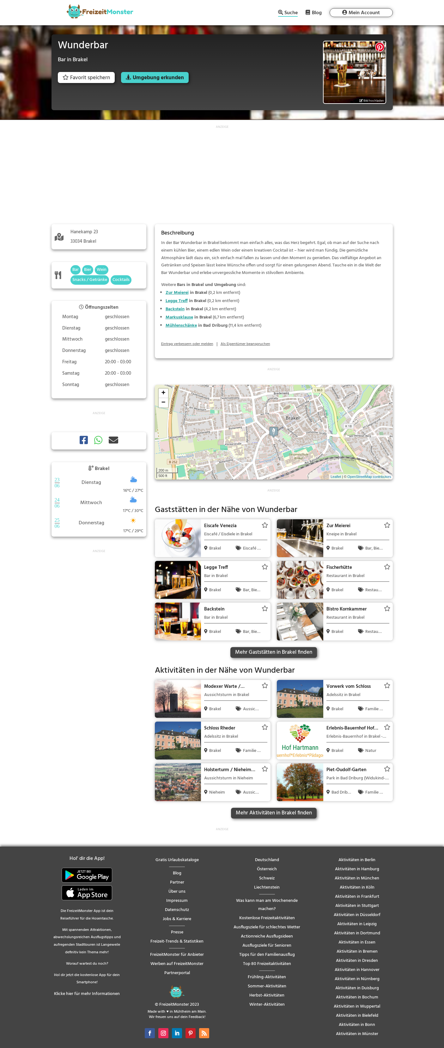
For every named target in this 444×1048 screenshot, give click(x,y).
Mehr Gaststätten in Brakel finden (273, 652)
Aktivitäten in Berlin (356, 860)
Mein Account (364, 13)
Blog (317, 12)
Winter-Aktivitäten (267, 1004)
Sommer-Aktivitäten (267, 986)
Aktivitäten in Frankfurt (357, 896)
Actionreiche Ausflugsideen (267, 936)
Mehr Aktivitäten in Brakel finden (274, 813)
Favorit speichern (86, 78)
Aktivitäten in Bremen (357, 951)
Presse (177, 932)
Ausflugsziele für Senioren (266, 945)
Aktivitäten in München (357, 878)
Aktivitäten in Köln (357, 887)
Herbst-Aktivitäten (266, 995)
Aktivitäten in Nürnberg (357, 979)
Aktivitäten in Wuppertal (357, 1006)
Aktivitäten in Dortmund (357, 933)
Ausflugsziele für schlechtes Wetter (267, 927)
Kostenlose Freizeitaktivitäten (267, 918)
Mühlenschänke (181, 325)
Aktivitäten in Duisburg (357, 988)
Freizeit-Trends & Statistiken (177, 941)
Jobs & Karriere (177, 919)
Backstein (175, 309)
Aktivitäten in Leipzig (357, 924)
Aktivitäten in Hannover (357, 970)
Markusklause (179, 317)
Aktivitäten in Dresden (357, 960)
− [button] (163, 403)
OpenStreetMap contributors (369, 477)
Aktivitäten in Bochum (357, 997)
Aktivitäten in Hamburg (357, 869)
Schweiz (267, 878)
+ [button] (163, 393)
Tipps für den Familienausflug (267, 954)
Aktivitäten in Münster (357, 1034)
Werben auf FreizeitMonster (177, 964)
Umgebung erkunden (158, 78)
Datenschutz (177, 910)
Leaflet (336, 477)
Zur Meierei (177, 292)
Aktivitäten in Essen (356, 942)
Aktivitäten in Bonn (357, 1024)
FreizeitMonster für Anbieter (177, 954)
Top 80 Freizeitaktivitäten (267, 964)
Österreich (267, 869)
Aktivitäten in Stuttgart (357, 905)
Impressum (177, 900)
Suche (291, 13)
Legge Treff (177, 301)
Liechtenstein (267, 887)
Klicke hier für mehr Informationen (87, 993)
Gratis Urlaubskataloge (177, 860)
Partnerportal (177, 973)
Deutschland (267, 860)
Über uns (177, 891)
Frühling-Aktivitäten (267, 977)
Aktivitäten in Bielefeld (357, 1015)
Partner (177, 882)
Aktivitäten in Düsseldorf (357, 915)
